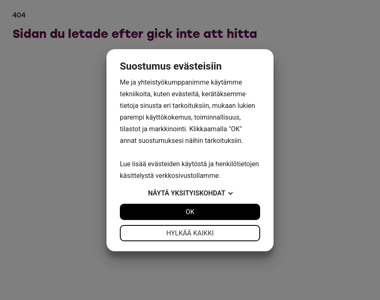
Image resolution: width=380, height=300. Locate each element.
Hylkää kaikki (190, 233)
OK (189, 212)
